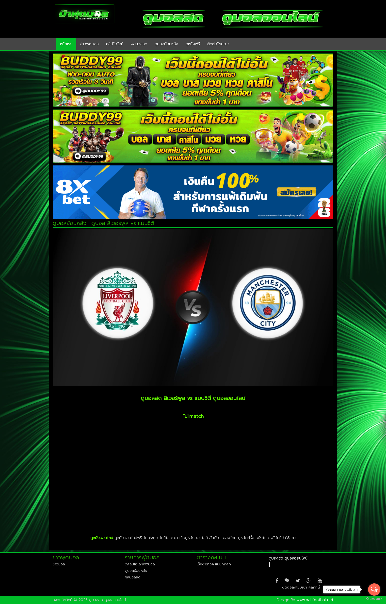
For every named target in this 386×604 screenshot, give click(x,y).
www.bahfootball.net (315, 600)
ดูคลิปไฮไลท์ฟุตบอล (140, 564)
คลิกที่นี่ (314, 587)
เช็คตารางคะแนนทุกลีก (214, 564)
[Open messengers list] (374, 589)
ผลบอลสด (139, 44)
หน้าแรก (66, 44)
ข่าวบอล (59, 564)
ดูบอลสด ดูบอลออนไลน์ (288, 558)
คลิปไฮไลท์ (114, 44)
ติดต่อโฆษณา (218, 44)
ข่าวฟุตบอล (89, 44)
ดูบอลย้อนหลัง (166, 44)
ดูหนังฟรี (193, 44)
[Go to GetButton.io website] (374, 599)
